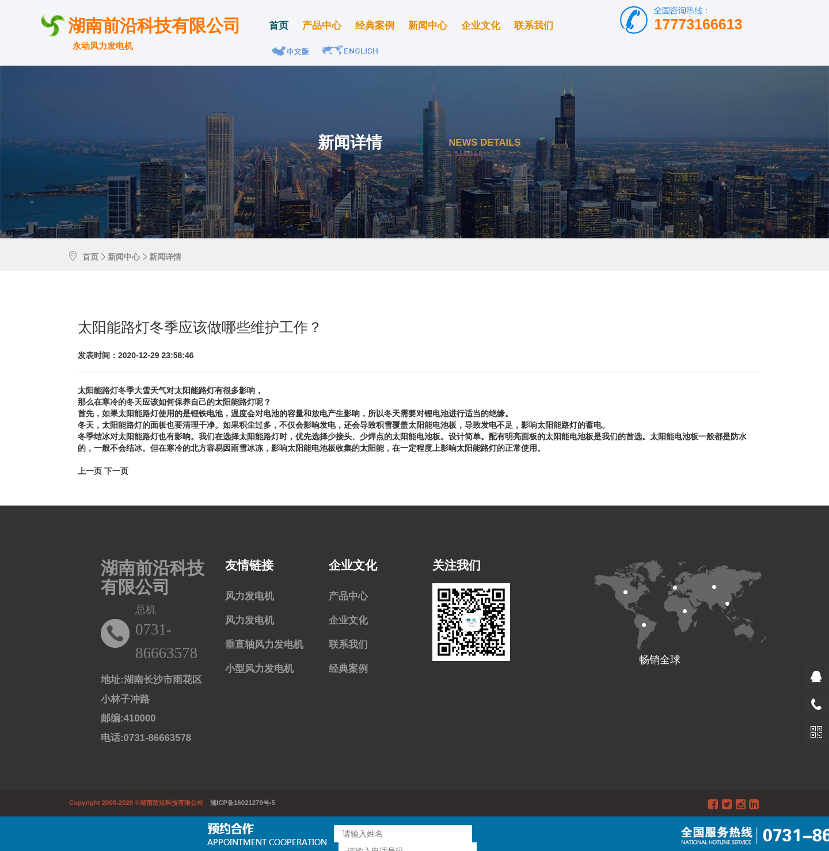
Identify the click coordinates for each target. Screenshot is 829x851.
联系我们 (533, 25)
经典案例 (374, 25)
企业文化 (480, 25)
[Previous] (91, 471)
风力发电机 (249, 596)
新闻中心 (427, 25)
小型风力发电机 (259, 668)
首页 (278, 25)
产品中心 (321, 25)
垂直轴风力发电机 (264, 644)
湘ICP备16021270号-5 (240, 802)
